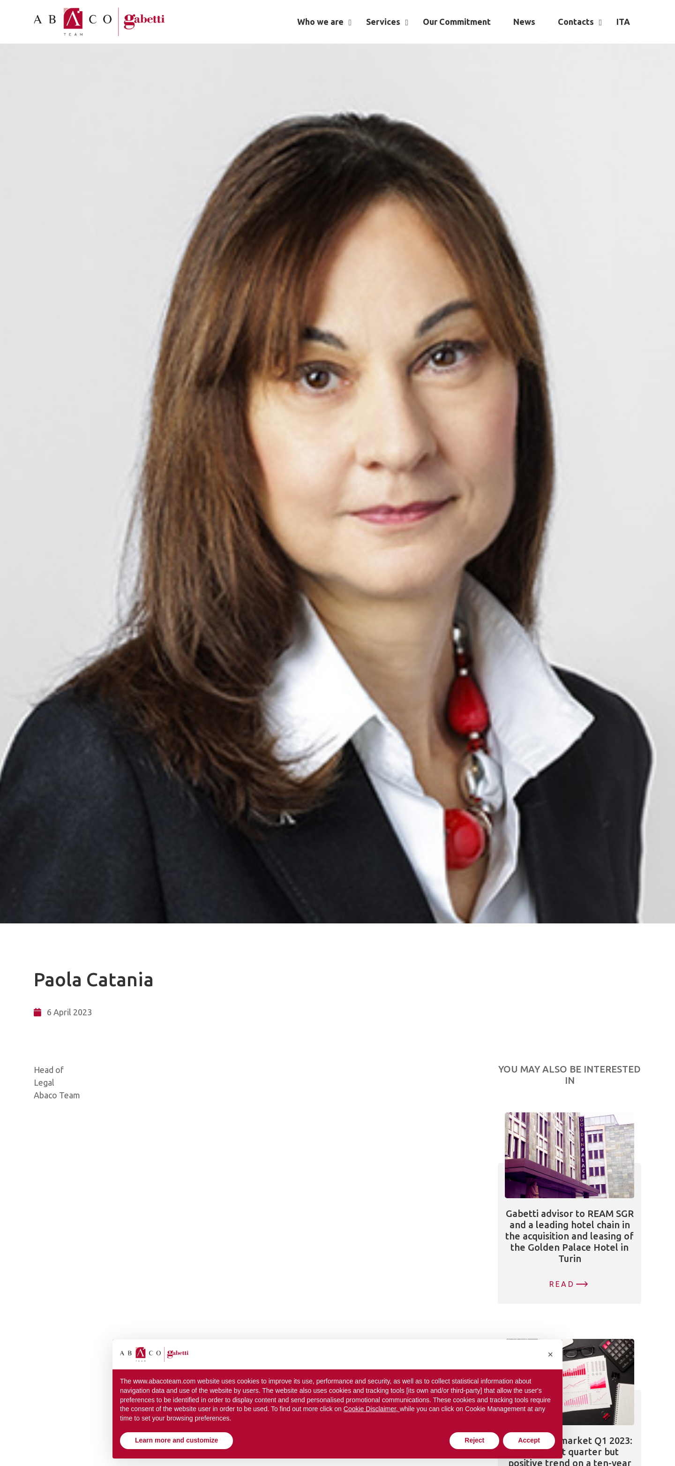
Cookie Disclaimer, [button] (372, 1409)
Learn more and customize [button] (176, 1440)
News (524, 21)
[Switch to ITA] (623, 21)
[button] (550, 1354)
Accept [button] (529, 1440)
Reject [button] (474, 1440)
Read (562, 1284)
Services (383, 21)
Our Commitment (457, 21)
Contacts (576, 21)
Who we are (320, 21)
